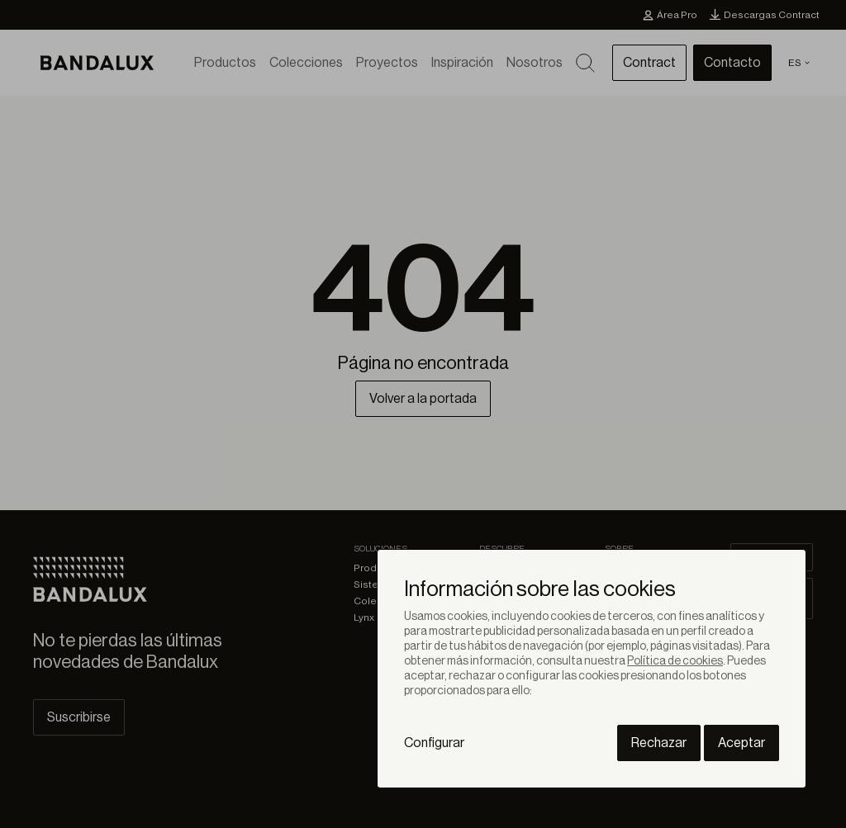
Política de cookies (675, 661)
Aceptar (741, 743)
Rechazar (659, 743)
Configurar (434, 743)
